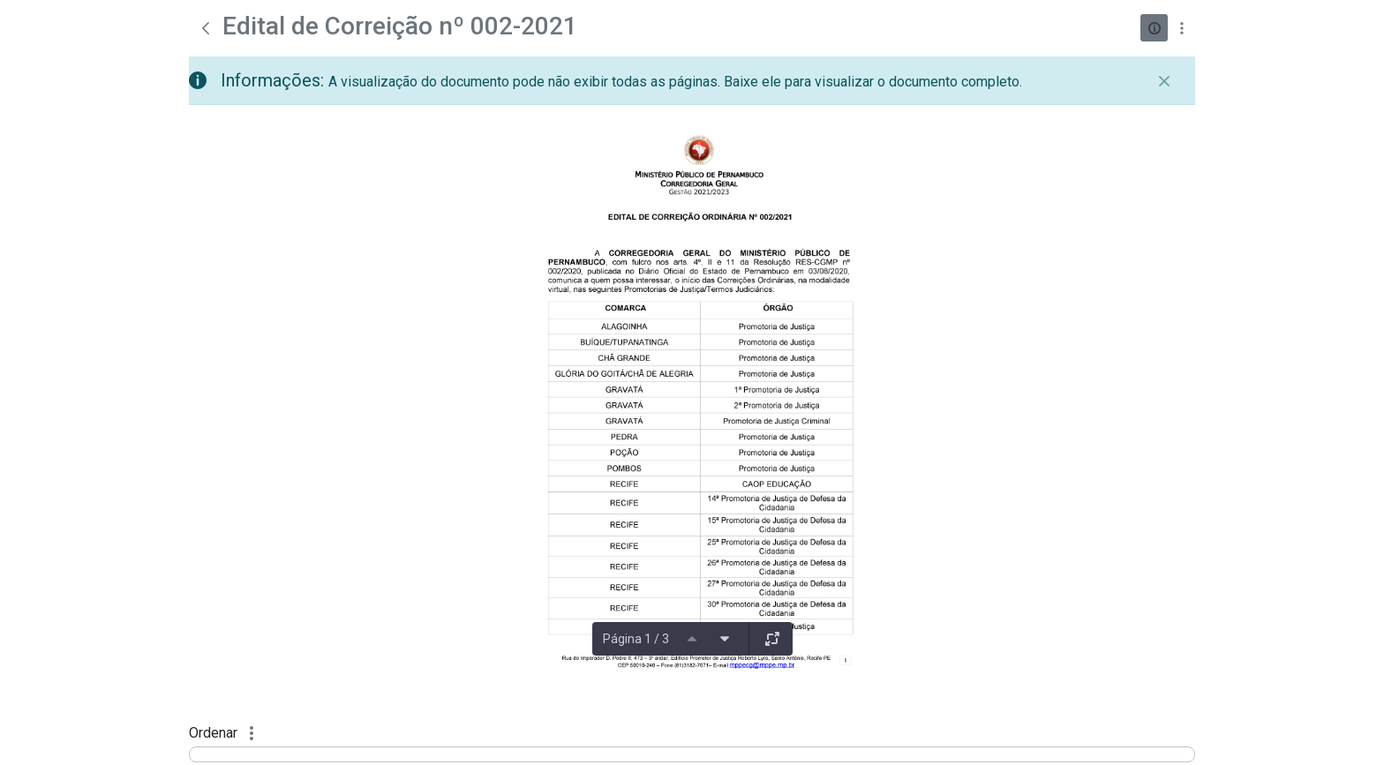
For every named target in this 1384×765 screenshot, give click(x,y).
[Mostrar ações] (1181, 27)
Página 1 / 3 (636, 639)
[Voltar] (205, 28)
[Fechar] (1164, 81)
